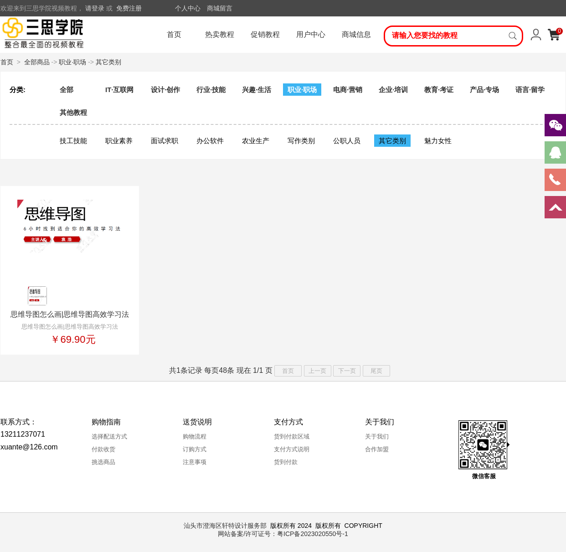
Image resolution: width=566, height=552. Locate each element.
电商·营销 (347, 89)
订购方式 (194, 449)
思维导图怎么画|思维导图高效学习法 (69, 314)
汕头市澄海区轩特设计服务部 (225, 525)
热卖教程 (219, 34)
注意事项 (194, 462)
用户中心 (310, 34)
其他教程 (73, 112)
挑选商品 (103, 462)
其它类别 (108, 62)
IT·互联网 (119, 89)
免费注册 (129, 8)
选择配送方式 (109, 436)
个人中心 (188, 8)
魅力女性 (438, 140)
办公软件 (210, 140)
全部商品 (37, 62)
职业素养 (119, 140)
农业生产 (255, 140)
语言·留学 (530, 89)
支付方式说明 (291, 449)
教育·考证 (438, 89)
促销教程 (265, 34)
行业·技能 (211, 89)
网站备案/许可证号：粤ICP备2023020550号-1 (283, 533)
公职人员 (346, 140)
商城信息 (356, 34)
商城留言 (219, 8)
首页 (174, 34)
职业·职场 (72, 62)
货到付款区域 (291, 436)
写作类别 (301, 140)
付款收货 (103, 449)
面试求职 (164, 140)
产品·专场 (484, 89)
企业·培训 (393, 89)
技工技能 (73, 140)
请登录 (94, 8)
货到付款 (286, 462)
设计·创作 (165, 89)
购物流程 (194, 436)
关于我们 (377, 436)
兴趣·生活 (256, 89)
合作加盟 (377, 449)
